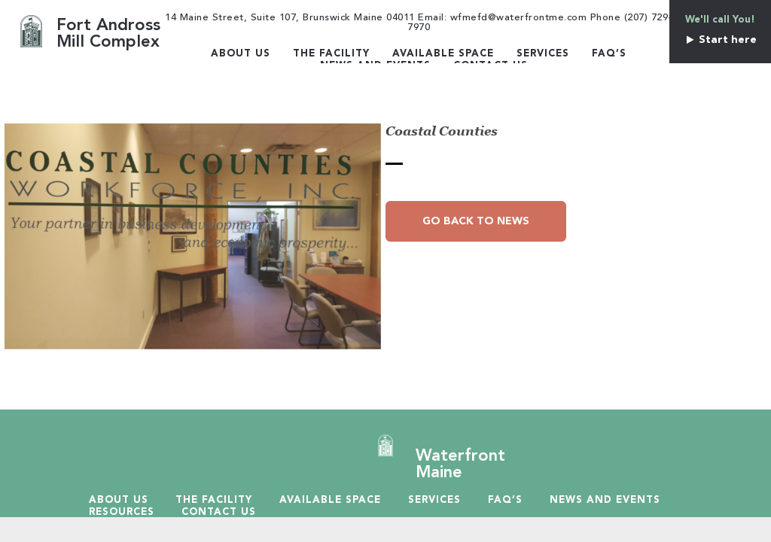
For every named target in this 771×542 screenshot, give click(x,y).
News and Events (605, 500)
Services (543, 54)
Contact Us (218, 512)
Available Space (443, 54)
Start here (720, 40)
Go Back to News (475, 221)
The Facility (331, 54)
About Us (240, 54)
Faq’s (609, 54)
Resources (121, 512)
